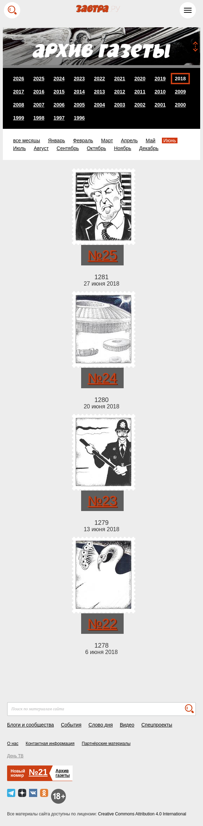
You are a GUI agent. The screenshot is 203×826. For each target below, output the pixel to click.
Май (150, 140)
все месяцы (26, 140)
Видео (127, 725)
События (71, 725)
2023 (79, 78)
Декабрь (149, 148)
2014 (79, 91)
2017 (18, 91)
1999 (18, 118)
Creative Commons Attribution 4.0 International (142, 813)
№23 (102, 500)
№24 (102, 378)
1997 (58, 118)
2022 (99, 78)
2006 (58, 105)
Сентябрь (68, 148)
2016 (38, 91)
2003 (119, 105)
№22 (102, 623)
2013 (99, 91)
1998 (38, 118)
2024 (58, 78)
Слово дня (101, 725)
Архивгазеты (63, 773)
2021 (119, 78)
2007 (38, 105)
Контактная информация (50, 743)
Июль (19, 148)
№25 (102, 255)
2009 (180, 91)
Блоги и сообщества (30, 725)
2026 (18, 78)
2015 (58, 91)
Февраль (83, 140)
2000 (180, 105)
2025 (38, 78)
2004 (99, 105)
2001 (159, 105)
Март (107, 140)
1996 (79, 118)
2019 (159, 78)
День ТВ (15, 755)
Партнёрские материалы (106, 743)
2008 (18, 105)
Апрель (129, 140)
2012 (119, 91)
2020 (139, 78)
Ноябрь (122, 148)
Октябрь (96, 148)
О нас (12, 743)
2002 (139, 105)
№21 (38, 772)
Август (41, 148)
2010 (159, 91)
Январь (56, 140)
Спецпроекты (156, 725)
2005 (79, 105)
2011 (139, 91)
